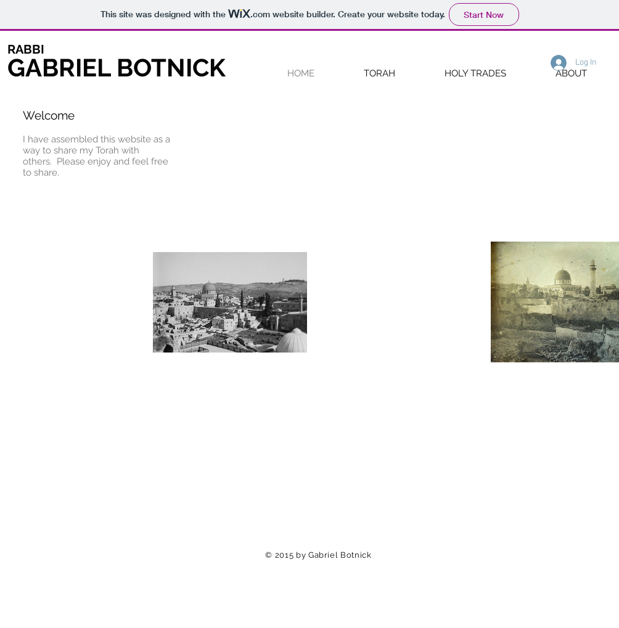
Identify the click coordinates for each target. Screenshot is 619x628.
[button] (379, 72)
